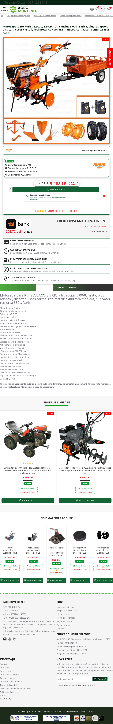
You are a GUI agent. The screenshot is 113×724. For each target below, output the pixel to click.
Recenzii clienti (66, 287)
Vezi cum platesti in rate (96, 226)
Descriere (44, 287)
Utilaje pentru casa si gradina (18, 15)
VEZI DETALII (34, 199)
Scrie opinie (72, 210)
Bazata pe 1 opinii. (56, 210)
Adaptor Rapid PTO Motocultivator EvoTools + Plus (56, 552)
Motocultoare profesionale (70, 15)
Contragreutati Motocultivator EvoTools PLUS (80, 550)
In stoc (9, 161)
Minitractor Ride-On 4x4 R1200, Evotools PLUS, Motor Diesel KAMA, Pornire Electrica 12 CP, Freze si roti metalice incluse (28, 470)
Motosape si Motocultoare (45, 15)
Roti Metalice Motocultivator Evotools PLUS (103, 550)
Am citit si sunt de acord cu (77, 685)
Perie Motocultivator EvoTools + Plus (10, 550)
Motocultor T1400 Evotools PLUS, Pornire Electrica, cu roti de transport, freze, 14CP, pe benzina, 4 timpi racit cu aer (85, 470)
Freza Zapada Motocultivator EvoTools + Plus (33, 550)
